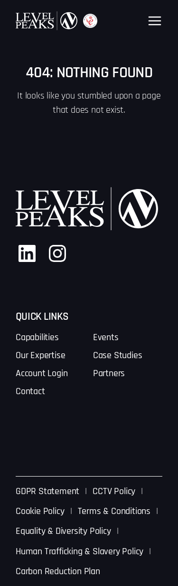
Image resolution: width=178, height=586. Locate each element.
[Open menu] (154, 20)
